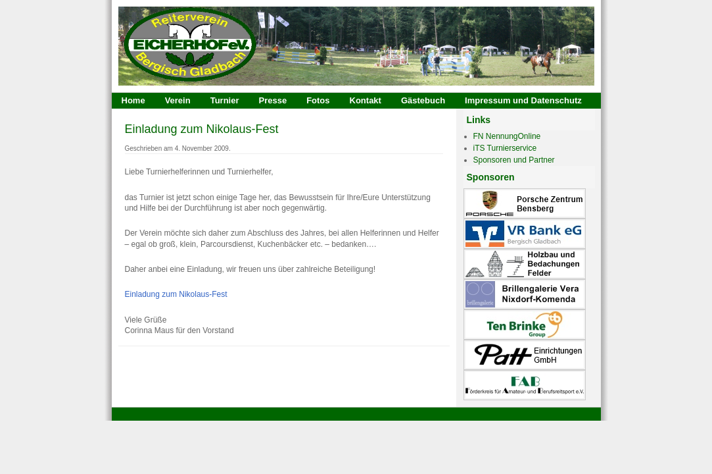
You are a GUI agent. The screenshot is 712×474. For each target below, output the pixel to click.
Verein (178, 100)
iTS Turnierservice (505, 148)
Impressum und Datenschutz (523, 100)
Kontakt (365, 100)
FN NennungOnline (507, 136)
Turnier (224, 100)
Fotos (317, 100)
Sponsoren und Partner (514, 160)
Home (133, 100)
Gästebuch (423, 100)
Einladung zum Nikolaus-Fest (202, 129)
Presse (272, 100)
